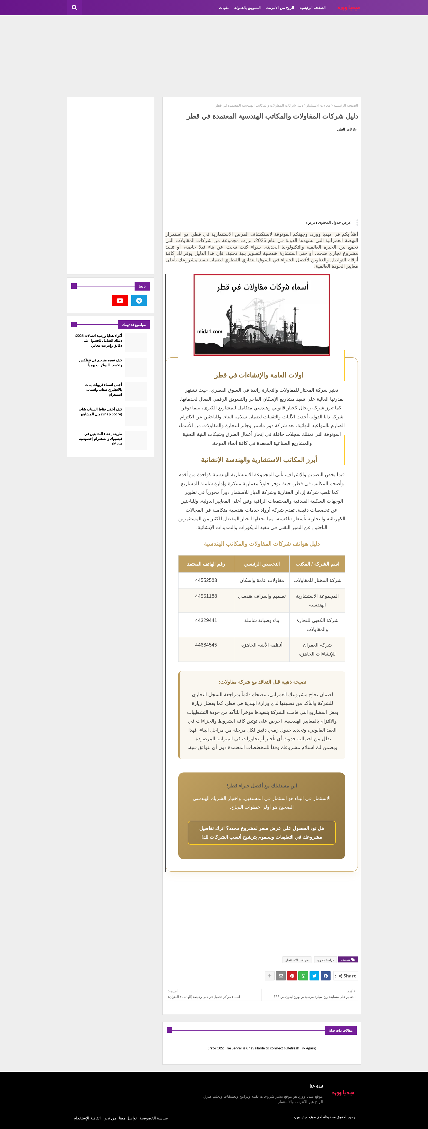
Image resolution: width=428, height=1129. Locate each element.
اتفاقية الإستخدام (87, 1118)
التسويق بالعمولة (247, 7)
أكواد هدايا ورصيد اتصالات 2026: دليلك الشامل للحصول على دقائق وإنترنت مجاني (98, 340)
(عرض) (311, 222)
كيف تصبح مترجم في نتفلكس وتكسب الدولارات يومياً (100, 362)
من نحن (109, 1118)
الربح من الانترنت (280, 7)
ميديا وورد (300, 1116)
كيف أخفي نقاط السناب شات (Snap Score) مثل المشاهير (100, 411)
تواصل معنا (128, 1118)
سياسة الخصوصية (153, 1118)
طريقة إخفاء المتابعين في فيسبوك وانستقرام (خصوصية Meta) (100, 438)
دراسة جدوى (325, 960)
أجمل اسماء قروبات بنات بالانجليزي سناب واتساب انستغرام (103, 389)
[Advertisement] (214, 56)
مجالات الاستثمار (318, 105)
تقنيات (224, 7)
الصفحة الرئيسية (312, 7)
